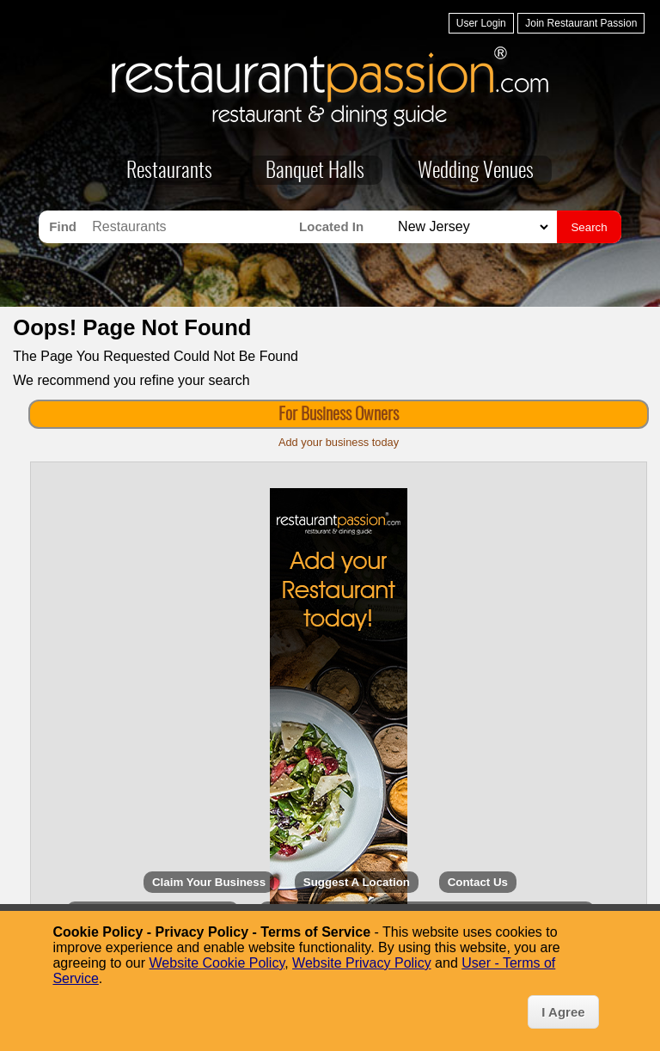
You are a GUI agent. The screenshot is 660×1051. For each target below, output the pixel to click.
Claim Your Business (209, 882)
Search (589, 227)
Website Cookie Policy (217, 963)
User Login (481, 23)
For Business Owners (338, 415)
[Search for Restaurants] (191, 227)
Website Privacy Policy (361, 963)
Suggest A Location (356, 882)
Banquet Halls (315, 172)
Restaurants (169, 172)
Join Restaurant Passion (581, 23)
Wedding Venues (476, 172)
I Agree (562, 1012)
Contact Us (478, 882)
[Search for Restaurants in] (471, 227)
